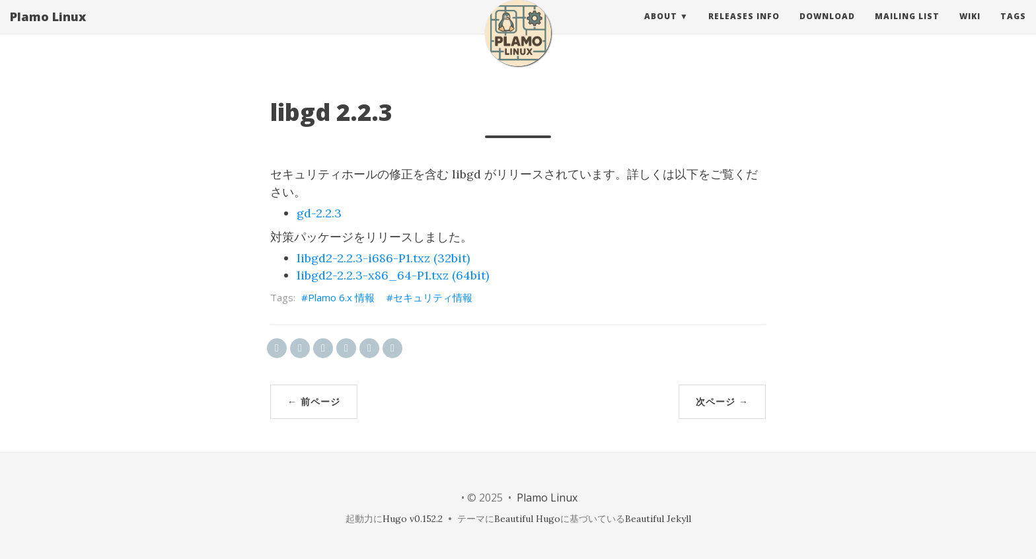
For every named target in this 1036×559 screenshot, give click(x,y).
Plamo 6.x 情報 (341, 297)
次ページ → (722, 401)
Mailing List (907, 29)
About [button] (660, 29)
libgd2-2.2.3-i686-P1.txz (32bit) (383, 258)
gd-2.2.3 (319, 213)
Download (827, 29)
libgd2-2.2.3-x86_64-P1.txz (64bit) (393, 275)
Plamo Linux (48, 30)
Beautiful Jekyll (658, 519)
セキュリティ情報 (432, 297)
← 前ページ (313, 401)
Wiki (969, 29)
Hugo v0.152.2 (413, 519)
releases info (744, 29)
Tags (1013, 29)
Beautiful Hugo (527, 519)
